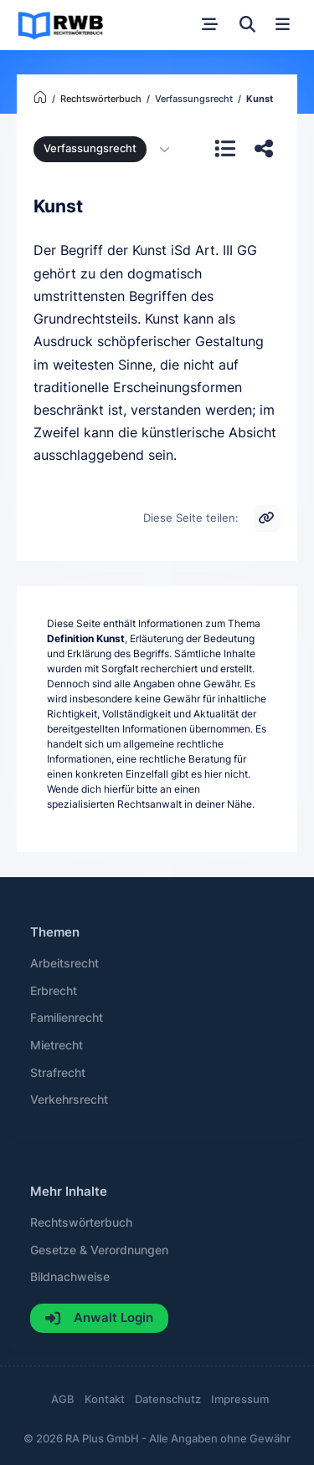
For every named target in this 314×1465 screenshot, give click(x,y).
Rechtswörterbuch (81, 1222)
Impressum (240, 1399)
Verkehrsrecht (69, 1099)
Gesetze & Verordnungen (99, 1250)
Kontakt (105, 1399)
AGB (63, 1399)
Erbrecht (53, 991)
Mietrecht (56, 1045)
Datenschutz (168, 1399)
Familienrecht (66, 1017)
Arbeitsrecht (64, 963)
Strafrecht (57, 1073)
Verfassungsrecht (90, 148)
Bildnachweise (70, 1277)
